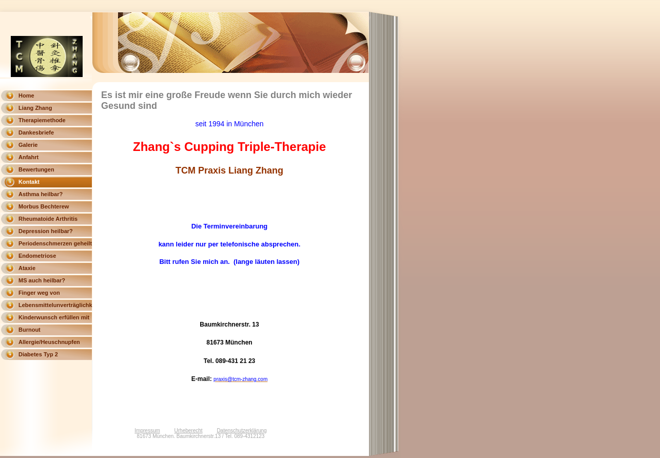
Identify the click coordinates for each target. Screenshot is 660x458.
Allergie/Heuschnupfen (49, 342)
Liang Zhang (35, 108)
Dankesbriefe (36, 132)
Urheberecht (188, 430)
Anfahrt (28, 157)
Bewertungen (36, 169)
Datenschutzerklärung (241, 430)
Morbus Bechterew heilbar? (43, 208)
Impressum (147, 430)
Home (26, 95)
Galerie (27, 145)
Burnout (29, 330)
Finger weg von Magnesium (39, 294)
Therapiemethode (42, 120)
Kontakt (29, 182)
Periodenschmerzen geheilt (55, 243)
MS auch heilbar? (41, 280)
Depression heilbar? (45, 231)
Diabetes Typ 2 (38, 354)
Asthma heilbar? (40, 194)
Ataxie (26, 268)
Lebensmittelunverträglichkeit (55, 305)
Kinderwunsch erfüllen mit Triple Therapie (53, 318)
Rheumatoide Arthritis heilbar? (47, 220)
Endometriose (37, 256)
